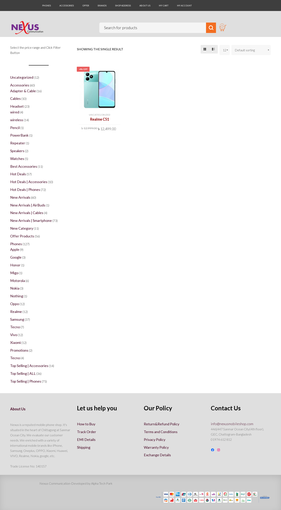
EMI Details (86, 439)
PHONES (46, 5)
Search (210, 28)
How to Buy (86, 424)
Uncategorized (99, 114)
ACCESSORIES (66, 5)
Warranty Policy (156, 447)
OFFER (85, 5)
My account (184, 5)
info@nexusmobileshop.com (232, 424)
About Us (144, 5)
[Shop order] (251, 50)
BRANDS (102, 5)
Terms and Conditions (160, 432)
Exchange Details (157, 455)
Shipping (83, 447)
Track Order (86, 432)
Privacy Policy (154, 439)
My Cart (164, 5)
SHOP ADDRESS (123, 5)
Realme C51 (99, 119)
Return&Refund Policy (161, 424)
